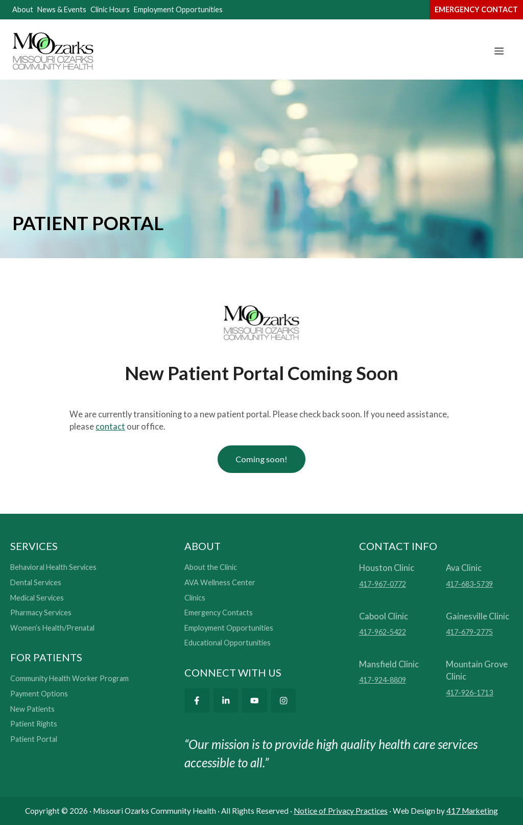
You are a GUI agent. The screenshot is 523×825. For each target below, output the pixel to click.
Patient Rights (33, 724)
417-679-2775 (469, 632)
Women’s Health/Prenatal (52, 627)
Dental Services (35, 582)
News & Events (61, 9)
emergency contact (476, 9)
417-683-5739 (469, 584)
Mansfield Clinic (389, 664)
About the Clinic (210, 567)
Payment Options (39, 694)
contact (110, 426)
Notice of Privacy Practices (341, 810)
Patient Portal (33, 739)
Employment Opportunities (178, 9)
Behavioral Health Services (53, 567)
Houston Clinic (386, 568)
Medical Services (37, 597)
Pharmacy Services (41, 613)
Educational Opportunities (227, 643)
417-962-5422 (382, 632)
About (22, 9)
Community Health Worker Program (69, 678)
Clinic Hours (110, 9)
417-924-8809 (382, 680)
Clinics (194, 597)
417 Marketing (472, 810)
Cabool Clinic (383, 616)
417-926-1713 (469, 693)
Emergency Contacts (218, 613)
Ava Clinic (464, 568)
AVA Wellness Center (219, 582)
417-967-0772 (382, 584)
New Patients (32, 709)
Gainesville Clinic (477, 616)
